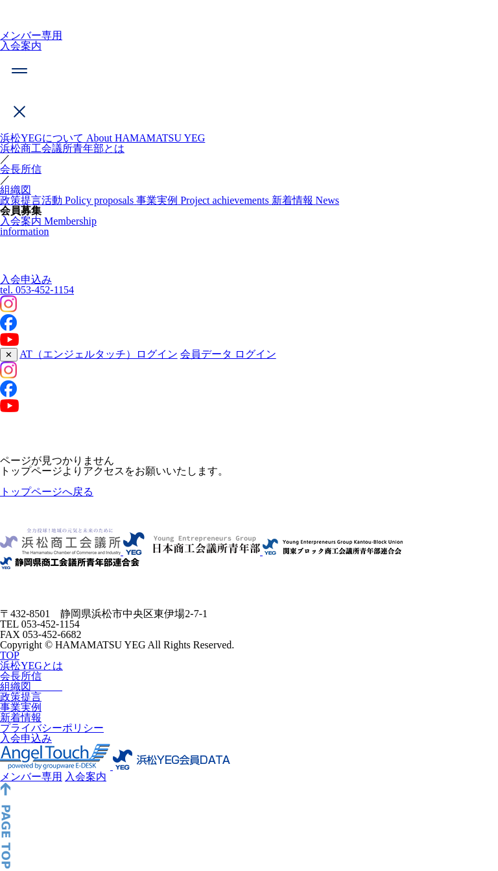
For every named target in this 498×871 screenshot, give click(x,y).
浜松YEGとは (31, 687)
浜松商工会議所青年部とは (62, 148)
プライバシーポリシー (52, 749)
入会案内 (21, 45)
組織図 (15, 189)
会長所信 (21, 169)
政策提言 (21, 718)
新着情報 (21, 739)
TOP (9, 677)
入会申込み (26, 279)
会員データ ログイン (228, 354)
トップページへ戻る (46, 491)
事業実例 (21, 729)
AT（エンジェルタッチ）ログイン (98, 354)
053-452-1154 (37, 289)
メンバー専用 (31, 35)
